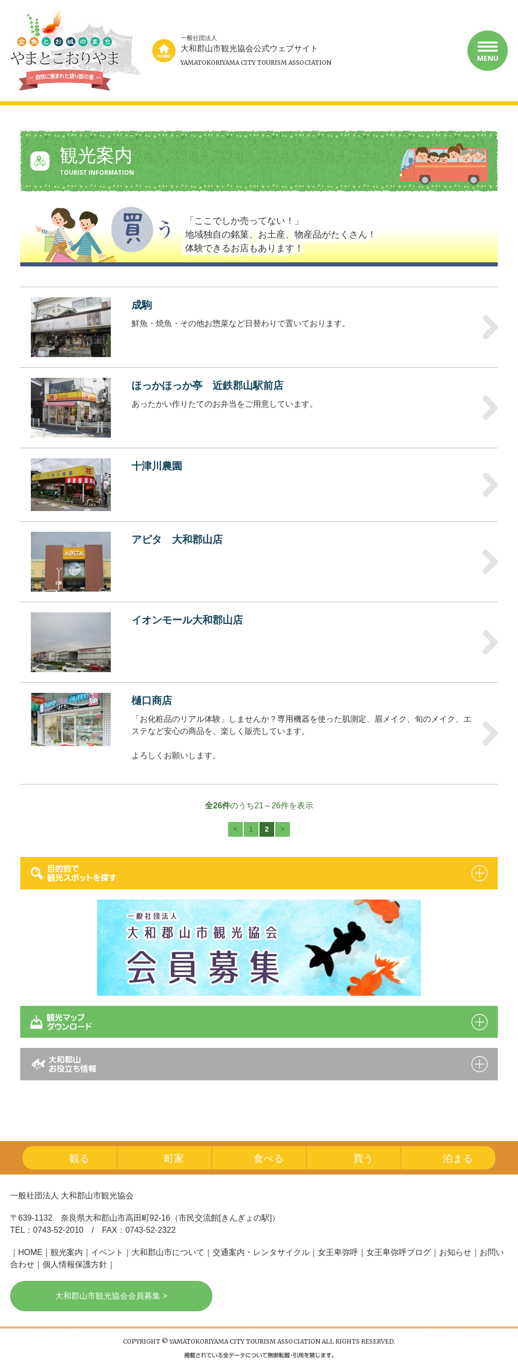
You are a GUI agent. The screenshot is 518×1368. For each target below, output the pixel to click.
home (164, 50)
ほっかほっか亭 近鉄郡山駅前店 (207, 385)
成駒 (142, 304)
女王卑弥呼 (338, 1252)
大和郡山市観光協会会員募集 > (111, 1296)
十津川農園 (157, 466)
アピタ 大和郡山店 (177, 539)
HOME (30, 1252)
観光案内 (67, 1252)
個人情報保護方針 (74, 1264)
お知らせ (455, 1252)
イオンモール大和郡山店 (187, 620)
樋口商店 (152, 700)
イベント (107, 1252)
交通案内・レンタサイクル (261, 1252)
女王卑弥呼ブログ (398, 1252)
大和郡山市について (168, 1252)
